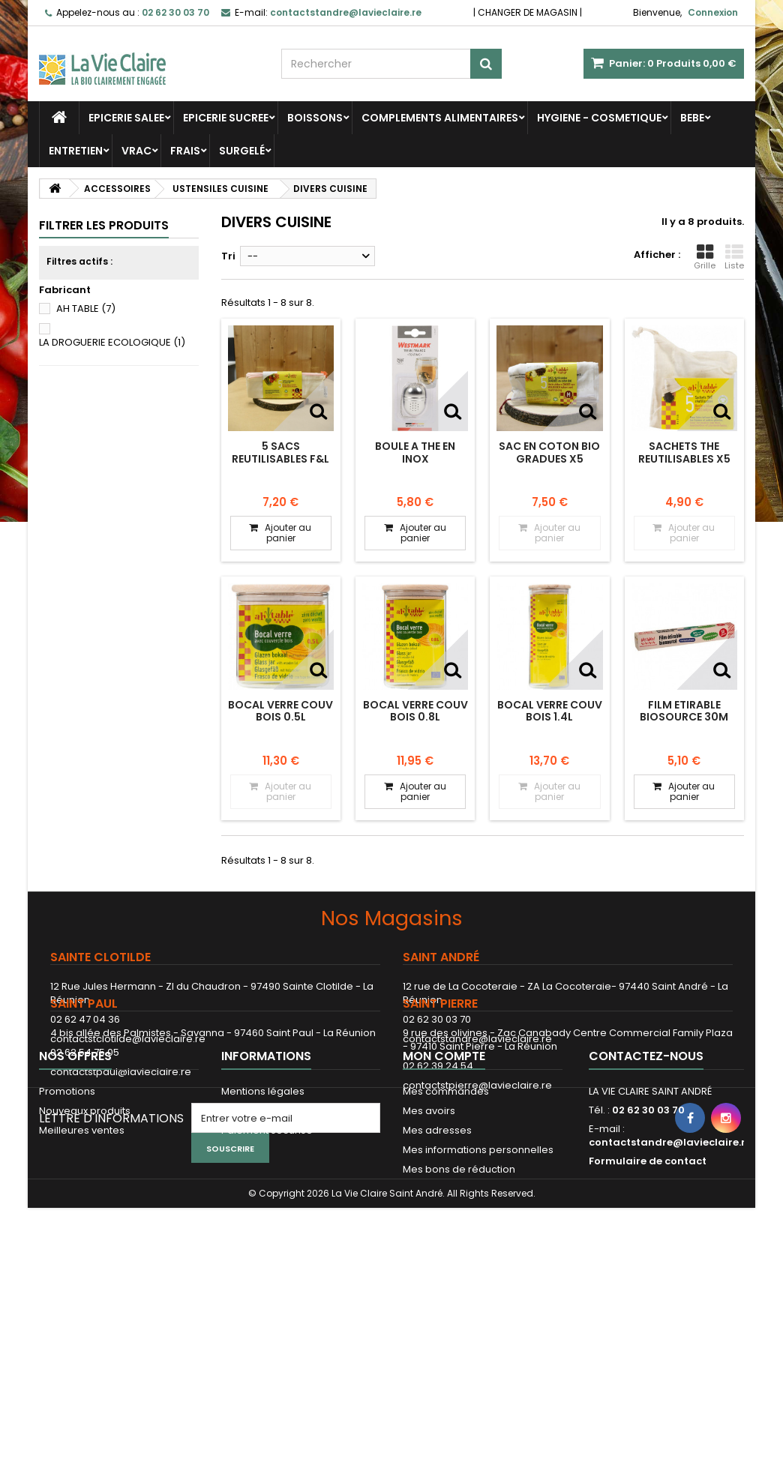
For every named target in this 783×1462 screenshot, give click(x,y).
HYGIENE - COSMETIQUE (599, 117)
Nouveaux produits (84, 1263)
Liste (734, 257)
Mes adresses (437, 1282)
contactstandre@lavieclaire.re (477, 1039)
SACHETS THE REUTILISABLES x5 (684, 452)
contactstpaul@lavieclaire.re (120, 1148)
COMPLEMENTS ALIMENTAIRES (440, 117)
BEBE (692, 117)
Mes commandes (446, 1243)
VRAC (137, 150)
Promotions (67, 1243)
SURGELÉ (242, 150)
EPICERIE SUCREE (225, 117)
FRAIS (185, 150)
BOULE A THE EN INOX (415, 452)
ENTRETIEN (76, 150)
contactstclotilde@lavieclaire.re (128, 1039)
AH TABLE (86, 308)
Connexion (713, 12)
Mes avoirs (429, 1263)
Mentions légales (262, 1243)
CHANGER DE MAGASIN (528, 12)
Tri (228, 256)
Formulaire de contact (647, 1313)
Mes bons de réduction (459, 1321)
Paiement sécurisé (267, 1282)
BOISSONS (315, 117)
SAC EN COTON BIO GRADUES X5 (549, 452)
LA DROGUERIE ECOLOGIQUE (112, 342)
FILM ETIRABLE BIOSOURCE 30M (684, 710)
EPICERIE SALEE (126, 117)
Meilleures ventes (81, 1282)
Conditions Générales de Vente (298, 1263)
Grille (705, 257)
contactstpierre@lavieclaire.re (477, 1162)
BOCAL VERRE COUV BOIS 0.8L (415, 710)
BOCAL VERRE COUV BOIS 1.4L (549, 710)
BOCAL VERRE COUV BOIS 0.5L (280, 710)
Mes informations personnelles (478, 1302)
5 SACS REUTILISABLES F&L (280, 452)
